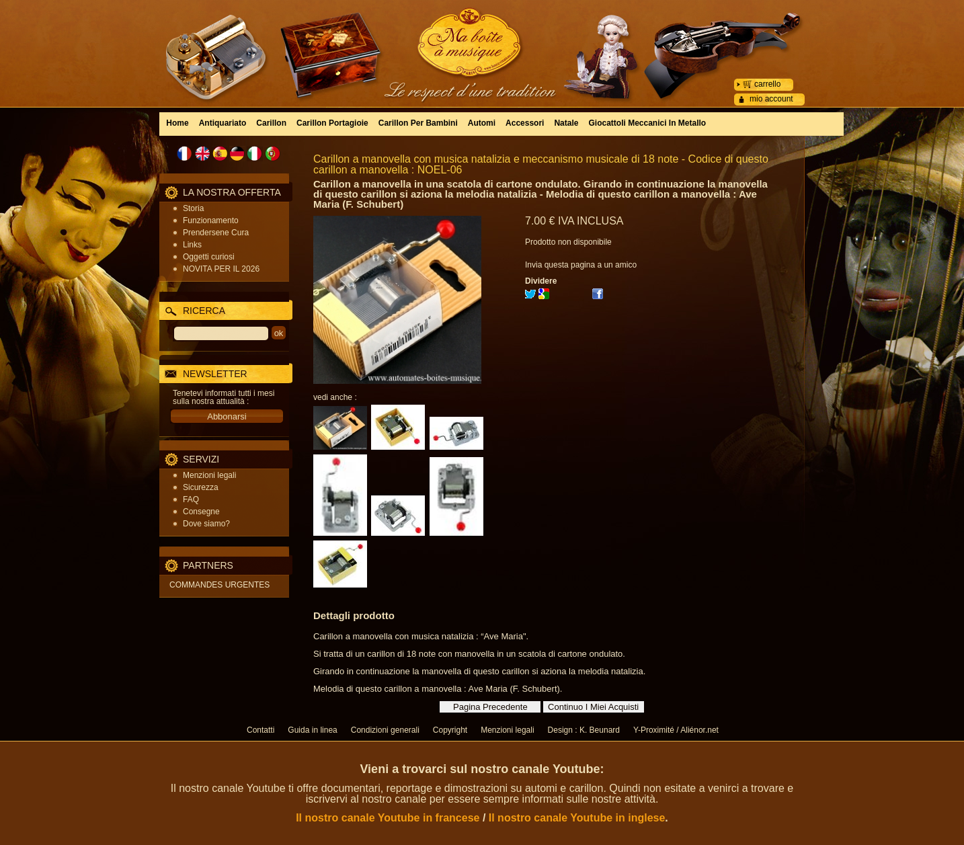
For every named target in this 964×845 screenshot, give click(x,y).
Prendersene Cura (216, 232)
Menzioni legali (209, 475)
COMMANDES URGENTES (219, 585)
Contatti (260, 730)
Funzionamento (211, 220)
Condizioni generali (385, 730)
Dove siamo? (206, 523)
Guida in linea (312, 730)
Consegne (201, 511)
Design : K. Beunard (584, 730)
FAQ (191, 499)
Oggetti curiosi (209, 256)
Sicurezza (200, 487)
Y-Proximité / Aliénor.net (676, 730)
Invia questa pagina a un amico (581, 265)
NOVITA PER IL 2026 (221, 269)
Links (192, 244)
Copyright (450, 730)
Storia (193, 208)
